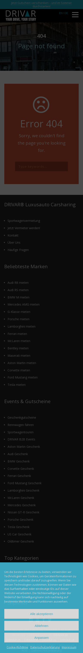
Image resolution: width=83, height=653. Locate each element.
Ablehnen (41, 626)
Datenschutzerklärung (45, 647)
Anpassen (41, 637)
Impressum (69, 647)
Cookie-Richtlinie (17, 647)
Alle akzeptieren (41, 614)
